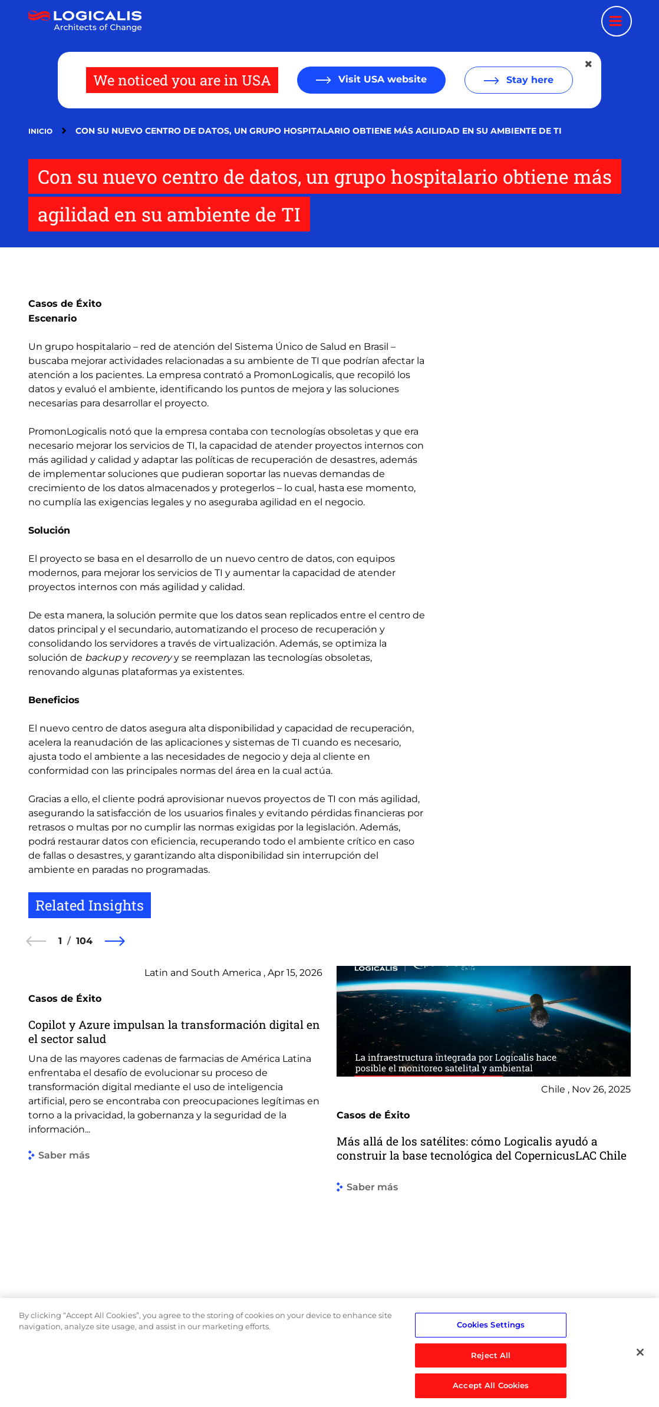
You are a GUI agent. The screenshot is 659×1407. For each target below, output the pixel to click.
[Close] (640, 1383)
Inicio (40, 131)
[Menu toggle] (616, 21)
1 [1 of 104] (60, 940)
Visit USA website (381, 79)
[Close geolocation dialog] (589, 64)
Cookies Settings (491, 1355)
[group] (175, 1150)
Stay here (528, 79)
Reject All (490, 1386)
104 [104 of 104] (84, 940)
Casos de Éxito (64, 303)
